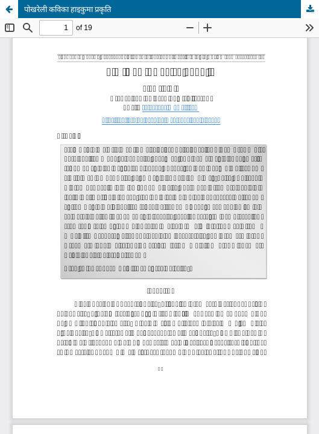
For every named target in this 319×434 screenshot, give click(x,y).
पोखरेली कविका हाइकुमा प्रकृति (67, 9)
